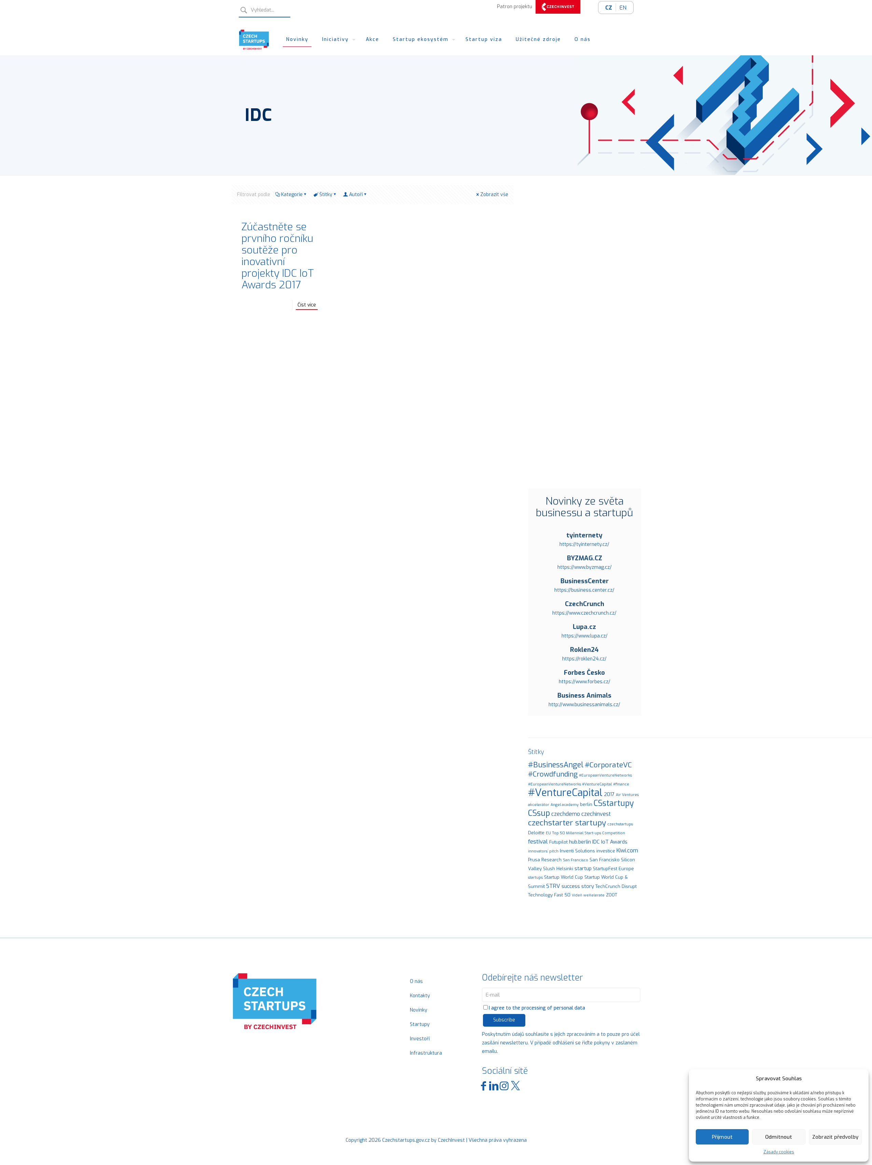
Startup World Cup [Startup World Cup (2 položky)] (563, 877)
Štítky (325, 194)
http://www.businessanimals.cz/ (584, 704)
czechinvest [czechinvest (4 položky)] (596, 814)
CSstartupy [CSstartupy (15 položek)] (614, 803)
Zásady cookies (778, 1152)
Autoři (355, 194)
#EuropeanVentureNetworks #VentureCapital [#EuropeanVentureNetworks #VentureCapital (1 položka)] (570, 784)
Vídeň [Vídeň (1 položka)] (577, 895)
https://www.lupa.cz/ (585, 636)
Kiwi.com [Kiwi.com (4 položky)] (627, 850)
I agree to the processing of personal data (534, 1008)
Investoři (420, 1039)
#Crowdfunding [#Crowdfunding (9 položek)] (553, 774)
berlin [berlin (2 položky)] (586, 804)
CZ (608, 7)
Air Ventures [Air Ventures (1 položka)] (627, 794)
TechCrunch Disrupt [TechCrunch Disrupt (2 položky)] (616, 886)
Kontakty (420, 995)
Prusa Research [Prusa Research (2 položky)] (545, 860)
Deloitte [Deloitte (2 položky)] (536, 833)
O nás (416, 981)
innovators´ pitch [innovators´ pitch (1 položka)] (543, 851)
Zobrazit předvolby (835, 1137)
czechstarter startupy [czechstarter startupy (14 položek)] (567, 823)
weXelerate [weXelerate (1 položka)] (594, 895)
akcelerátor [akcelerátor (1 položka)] (538, 804)
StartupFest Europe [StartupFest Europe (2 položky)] (613, 869)
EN (623, 7)
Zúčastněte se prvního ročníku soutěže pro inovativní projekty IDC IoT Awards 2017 (277, 256)
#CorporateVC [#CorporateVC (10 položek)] (608, 765)
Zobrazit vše (491, 194)
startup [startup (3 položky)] (583, 868)
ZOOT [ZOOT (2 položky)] (611, 895)
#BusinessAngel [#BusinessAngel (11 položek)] (555, 765)
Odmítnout (778, 1137)
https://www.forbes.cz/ (584, 682)
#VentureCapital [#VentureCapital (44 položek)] (565, 792)
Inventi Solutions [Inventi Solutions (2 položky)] (577, 851)
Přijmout (722, 1137)
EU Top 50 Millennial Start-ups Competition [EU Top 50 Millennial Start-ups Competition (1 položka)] (585, 833)
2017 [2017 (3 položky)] (609, 794)
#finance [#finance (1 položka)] (621, 784)
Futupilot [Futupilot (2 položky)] (558, 842)
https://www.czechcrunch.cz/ (584, 613)
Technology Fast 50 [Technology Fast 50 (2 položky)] (549, 895)
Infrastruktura (426, 1053)
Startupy (420, 1024)
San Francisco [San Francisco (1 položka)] (575, 860)
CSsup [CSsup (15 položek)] (539, 813)
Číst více (306, 305)
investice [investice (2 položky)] (605, 851)
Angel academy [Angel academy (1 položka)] (565, 804)
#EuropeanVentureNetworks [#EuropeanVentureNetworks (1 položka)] (605, 775)
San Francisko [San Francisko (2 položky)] (605, 860)
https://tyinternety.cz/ (584, 544)
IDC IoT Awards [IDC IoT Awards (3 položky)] (609, 841)
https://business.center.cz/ (584, 590)
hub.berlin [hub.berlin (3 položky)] (580, 841)
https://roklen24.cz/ (584, 659)
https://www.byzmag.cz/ (584, 567)
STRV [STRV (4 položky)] (553, 886)
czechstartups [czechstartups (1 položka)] (620, 824)
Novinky (418, 1010)
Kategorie (291, 194)
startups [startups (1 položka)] (535, 877)
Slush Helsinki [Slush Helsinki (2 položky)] (558, 869)
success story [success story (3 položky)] (578, 886)
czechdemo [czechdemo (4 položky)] (565, 814)
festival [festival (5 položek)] (538, 842)
